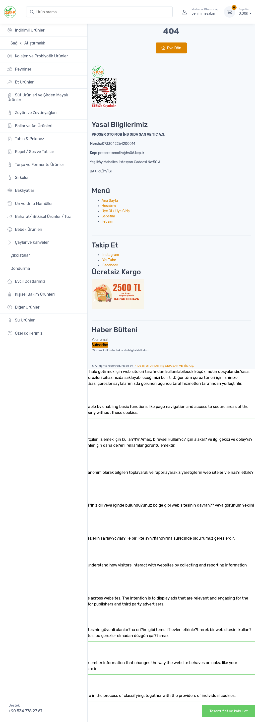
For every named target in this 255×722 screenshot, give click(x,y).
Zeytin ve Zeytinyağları (32, 112)
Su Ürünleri (21, 320)
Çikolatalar (19, 255)
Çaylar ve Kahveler (28, 242)
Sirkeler (18, 177)
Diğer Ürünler (23, 307)
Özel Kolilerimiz (25, 333)
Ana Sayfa (110, 201)
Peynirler (19, 69)
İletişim (107, 221)
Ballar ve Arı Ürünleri (29, 125)
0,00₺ (245, 11)
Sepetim (108, 216)
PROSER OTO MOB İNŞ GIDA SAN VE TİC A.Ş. (164, 365)
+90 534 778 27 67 (25, 711)
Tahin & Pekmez (25, 138)
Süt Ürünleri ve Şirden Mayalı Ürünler (37, 97)
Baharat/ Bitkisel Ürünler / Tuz (39, 216)
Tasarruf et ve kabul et (228, 711)
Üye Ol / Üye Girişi (116, 211)
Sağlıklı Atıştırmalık (27, 43)
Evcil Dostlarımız (26, 281)
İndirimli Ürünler (26, 30)
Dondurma (19, 268)
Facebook (110, 265)
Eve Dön (171, 48)
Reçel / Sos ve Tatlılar (30, 151)
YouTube (109, 260)
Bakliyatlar (20, 190)
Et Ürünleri (21, 82)
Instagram (110, 255)
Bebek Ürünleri (24, 229)
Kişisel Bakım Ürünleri (31, 294)
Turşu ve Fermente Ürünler (35, 164)
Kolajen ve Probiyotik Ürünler (37, 56)
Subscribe (100, 345)
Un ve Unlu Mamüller (30, 203)
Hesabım (109, 206)
